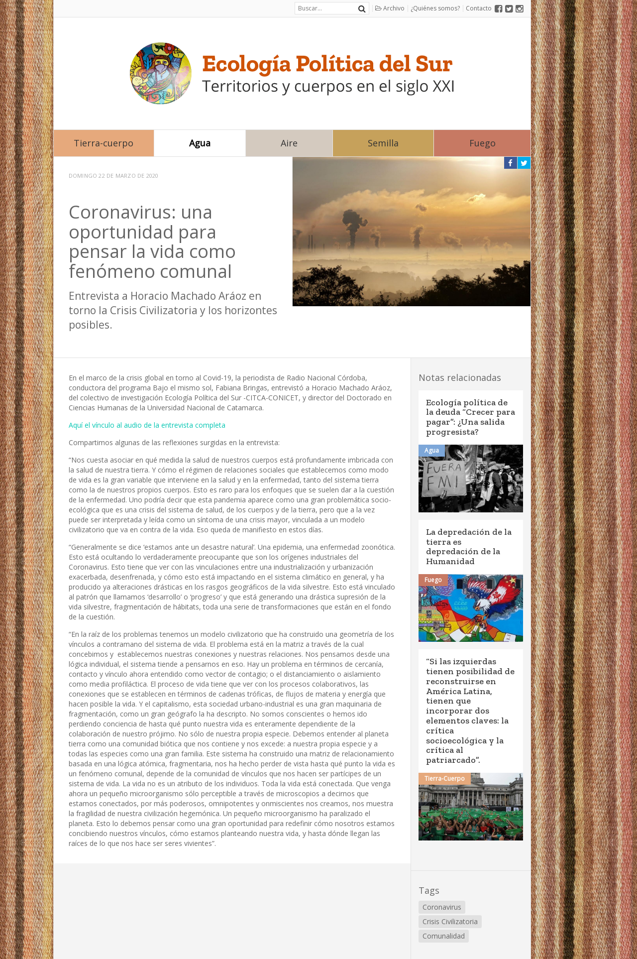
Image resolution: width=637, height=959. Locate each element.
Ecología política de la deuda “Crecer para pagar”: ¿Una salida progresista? (470, 417)
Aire (289, 143)
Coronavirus (442, 907)
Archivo (390, 8)
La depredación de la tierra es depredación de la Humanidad (469, 546)
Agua (200, 143)
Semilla (383, 143)
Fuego (482, 143)
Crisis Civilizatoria (450, 921)
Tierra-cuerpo (103, 143)
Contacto (479, 8)
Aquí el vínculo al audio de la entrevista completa (147, 425)
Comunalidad (444, 936)
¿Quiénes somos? (435, 8)
